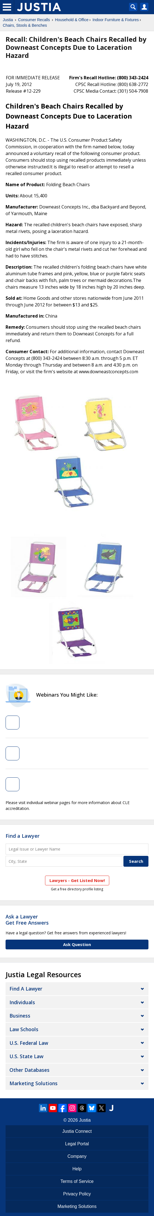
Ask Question (77, 944)
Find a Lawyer (22, 835)
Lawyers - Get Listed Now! (77, 880)
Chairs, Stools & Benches (25, 25)
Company (77, 1156)
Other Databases (29, 1070)
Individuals (22, 1002)
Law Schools (23, 1029)
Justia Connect (77, 1131)
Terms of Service (76, 1181)
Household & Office (71, 20)
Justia (8, 20)
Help (77, 1168)
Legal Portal (77, 1143)
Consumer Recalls (34, 20)
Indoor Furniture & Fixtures (116, 20)
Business (19, 1015)
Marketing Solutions (33, 1083)
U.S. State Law (26, 1056)
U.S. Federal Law (28, 1043)
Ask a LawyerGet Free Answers (27, 919)
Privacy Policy (77, 1194)
